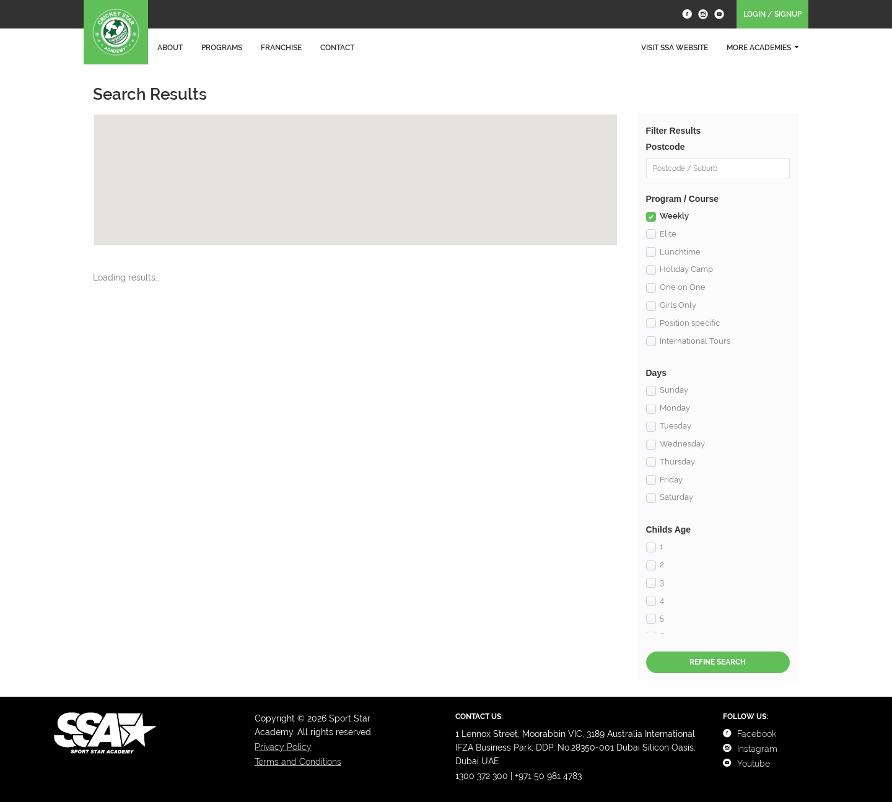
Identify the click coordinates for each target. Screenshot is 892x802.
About (170, 47)
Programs (221, 47)
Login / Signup (772, 14)
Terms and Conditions (298, 762)
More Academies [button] (763, 47)
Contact (337, 47)
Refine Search (717, 662)
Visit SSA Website (674, 47)
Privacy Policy (283, 747)
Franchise (281, 47)
